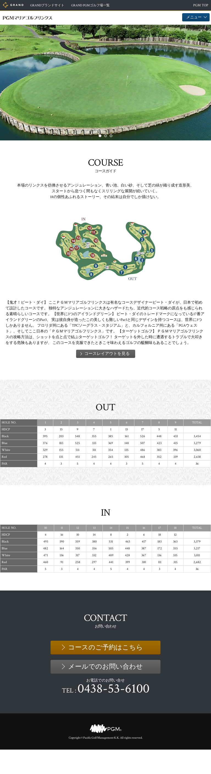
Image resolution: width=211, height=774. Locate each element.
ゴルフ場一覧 (98, 5)
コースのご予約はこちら (105, 671)
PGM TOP (200, 5)
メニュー (196, 17)
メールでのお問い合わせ (105, 691)
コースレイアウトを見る (107, 378)
